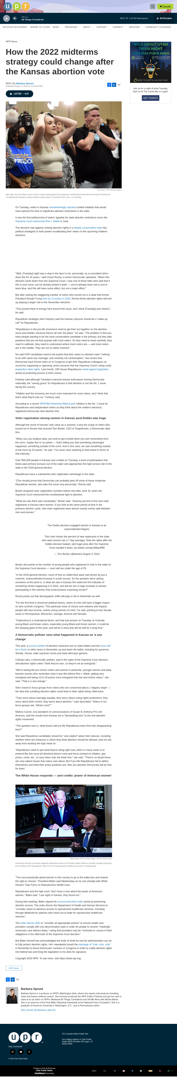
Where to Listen (40, 29)
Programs (71, 29)
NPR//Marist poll (57, 405)
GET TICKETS (150, 99)
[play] (6, 20)
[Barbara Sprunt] (12, 997)
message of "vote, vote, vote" (94, 946)
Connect (118, 29)
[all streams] (164, 20)
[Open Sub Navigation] (61, 29)
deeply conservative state (87, 229)
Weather (134, 29)
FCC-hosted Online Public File (75, 1035)
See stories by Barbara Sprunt (38, 1011)
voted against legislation (95, 371)
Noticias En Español (15, 29)
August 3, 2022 (91, 555)
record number (37, 647)
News (56, 29)
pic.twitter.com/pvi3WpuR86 (89, 549)
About (87, 29)
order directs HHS (30, 924)
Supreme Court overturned (37, 223)
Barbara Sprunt (24, 85)
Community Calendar (158, 29)
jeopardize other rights (27, 371)
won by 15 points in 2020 (56, 300)
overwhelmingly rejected (62, 209)
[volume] (14, 20)
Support (102, 29)
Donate (167, 7)
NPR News (12, 43)
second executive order (70, 903)
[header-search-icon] (153, 7)
